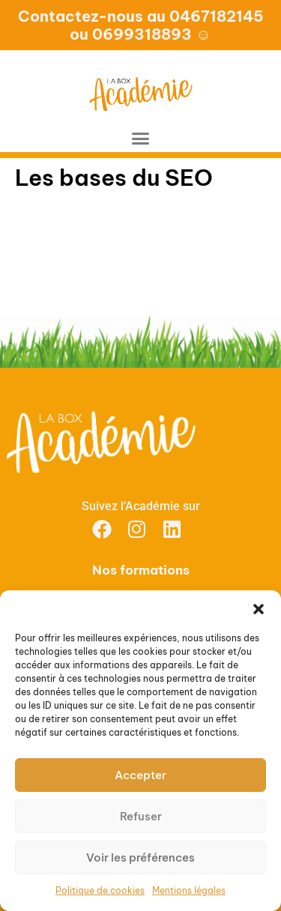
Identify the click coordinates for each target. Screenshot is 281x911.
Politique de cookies (100, 890)
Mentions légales (189, 890)
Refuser (141, 816)
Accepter (140, 775)
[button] (258, 609)
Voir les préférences (140, 857)
